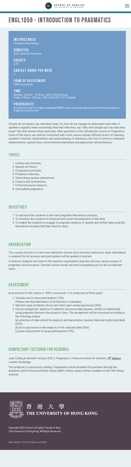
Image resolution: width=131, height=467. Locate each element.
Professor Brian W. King (26, 43)
